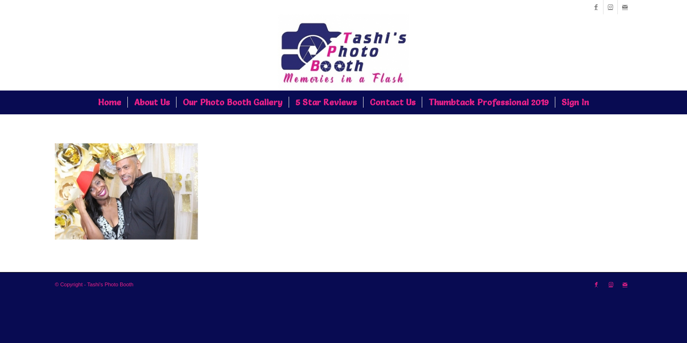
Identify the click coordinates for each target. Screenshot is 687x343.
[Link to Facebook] (596, 7)
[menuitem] (109, 102)
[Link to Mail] (625, 7)
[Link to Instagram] (610, 7)
